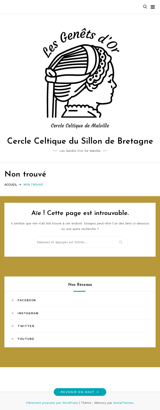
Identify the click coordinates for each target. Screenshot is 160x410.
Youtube (26, 338)
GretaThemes (123, 402)
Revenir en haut (80, 392)
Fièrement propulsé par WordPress (52, 402)
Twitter (26, 326)
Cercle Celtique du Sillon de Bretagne (80, 141)
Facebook (27, 300)
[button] (145, 7)
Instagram (28, 313)
